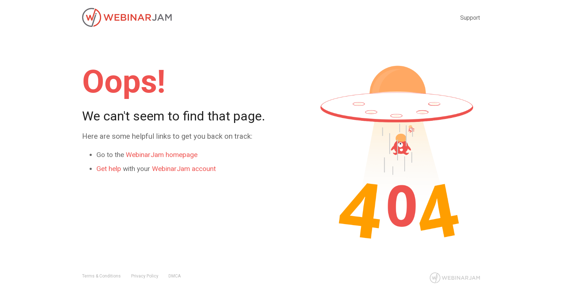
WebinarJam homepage (161, 155)
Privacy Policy (144, 276)
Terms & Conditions (101, 276)
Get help (108, 169)
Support (470, 17)
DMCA (174, 276)
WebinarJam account (184, 169)
